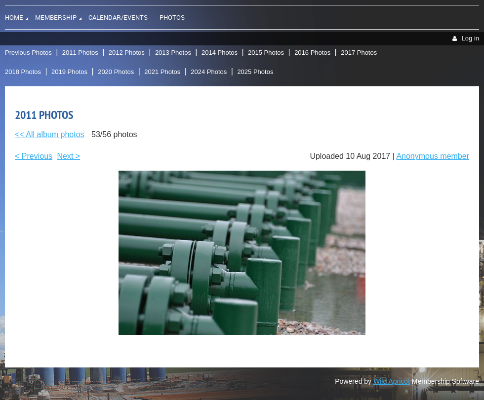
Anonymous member (432, 156)
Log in (470, 38)
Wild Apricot (391, 381)
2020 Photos (116, 71)
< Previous (33, 156)
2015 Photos (266, 52)
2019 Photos (69, 71)
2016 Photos (312, 52)
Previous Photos (28, 52)
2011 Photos (80, 52)
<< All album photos (49, 134)
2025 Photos (255, 71)
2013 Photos (173, 52)
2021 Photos (162, 71)
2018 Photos (23, 71)
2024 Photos (209, 71)
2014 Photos (220, 52)
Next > (69, 156)
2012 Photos (127, 52)
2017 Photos (359, 52)
